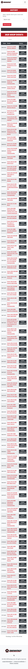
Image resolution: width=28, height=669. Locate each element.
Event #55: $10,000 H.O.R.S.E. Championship (12, 372)
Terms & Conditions (19, 661)
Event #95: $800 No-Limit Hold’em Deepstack (12, 604)
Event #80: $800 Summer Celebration (11, 516)
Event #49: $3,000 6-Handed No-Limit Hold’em (12, 338)
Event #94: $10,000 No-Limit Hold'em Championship (12, 598)
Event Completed (22, 47)
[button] (17, 43)
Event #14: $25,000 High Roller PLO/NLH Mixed (12, 124)
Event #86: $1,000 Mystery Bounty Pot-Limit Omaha (11, 553)
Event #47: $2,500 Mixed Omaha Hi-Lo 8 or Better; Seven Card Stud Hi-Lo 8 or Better (12, 323)
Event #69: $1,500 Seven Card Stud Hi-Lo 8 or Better (12, 445)
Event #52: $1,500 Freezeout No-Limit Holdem (12, 355)
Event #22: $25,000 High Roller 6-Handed (12, 174)
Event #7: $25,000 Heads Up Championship (11, 82)
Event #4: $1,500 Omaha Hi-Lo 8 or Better (12, 65)
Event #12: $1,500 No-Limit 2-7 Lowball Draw (11, 112)
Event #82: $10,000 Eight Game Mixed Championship (12, 530)
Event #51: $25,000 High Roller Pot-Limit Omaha (12, 349)
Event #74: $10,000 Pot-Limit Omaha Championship (12, 477)
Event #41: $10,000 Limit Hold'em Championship (12, 288)
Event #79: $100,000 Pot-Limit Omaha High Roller (12, 510)
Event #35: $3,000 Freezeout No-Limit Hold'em (12, 253)
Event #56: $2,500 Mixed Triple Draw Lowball (12, 378)
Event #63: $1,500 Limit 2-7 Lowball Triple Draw (11, 417)
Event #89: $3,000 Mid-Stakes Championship (11, 570)
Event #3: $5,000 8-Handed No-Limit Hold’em (12, 59)
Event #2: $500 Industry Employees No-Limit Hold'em (12, 53)
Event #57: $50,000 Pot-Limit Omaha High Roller (12, 384)
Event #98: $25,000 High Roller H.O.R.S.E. (12, 620)
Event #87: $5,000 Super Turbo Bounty (11, 559)
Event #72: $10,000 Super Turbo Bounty (12, 465)
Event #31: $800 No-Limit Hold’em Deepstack (12, 230)
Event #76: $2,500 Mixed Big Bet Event (11, 488)
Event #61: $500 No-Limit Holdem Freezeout (11, 406)
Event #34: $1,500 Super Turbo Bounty (11, 247)
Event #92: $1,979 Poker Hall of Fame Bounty (12, 586)
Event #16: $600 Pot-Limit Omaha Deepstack (11, 138)
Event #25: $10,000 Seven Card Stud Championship (12, 193)
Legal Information (7, 661)
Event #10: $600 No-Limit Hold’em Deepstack (12, 101)
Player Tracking (14, 663)
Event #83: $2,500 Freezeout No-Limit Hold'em (12, 536)
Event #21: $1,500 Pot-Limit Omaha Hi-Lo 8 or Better (11, 168)
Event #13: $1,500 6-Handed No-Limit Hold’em (12, 118)
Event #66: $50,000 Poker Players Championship (12, 429)
